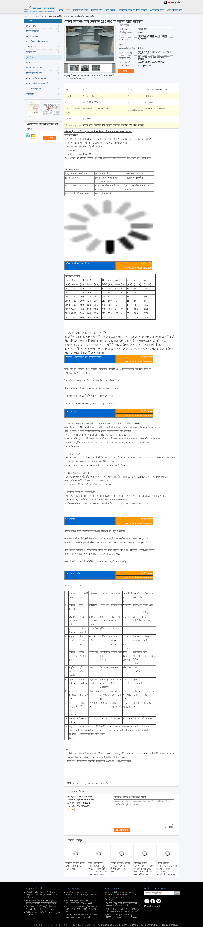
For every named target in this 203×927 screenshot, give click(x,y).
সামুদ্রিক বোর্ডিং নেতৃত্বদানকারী (37, 83)
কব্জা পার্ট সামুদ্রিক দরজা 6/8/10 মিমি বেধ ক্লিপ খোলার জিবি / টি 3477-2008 (81, 902)
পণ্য (67, 10)
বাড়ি (61, 10)
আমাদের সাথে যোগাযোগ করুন (133, 10)
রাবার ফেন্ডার (31, 47)
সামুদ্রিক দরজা (31, 26)
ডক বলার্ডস (103, 783)
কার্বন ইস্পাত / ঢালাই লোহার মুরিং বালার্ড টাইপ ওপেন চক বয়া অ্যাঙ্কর (120, 867)
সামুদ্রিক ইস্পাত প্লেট (90, 783)
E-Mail (147, 906)
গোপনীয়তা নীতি (41, 925)
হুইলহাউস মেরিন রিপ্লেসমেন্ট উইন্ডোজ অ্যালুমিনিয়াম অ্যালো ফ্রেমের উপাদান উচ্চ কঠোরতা (42, 894)
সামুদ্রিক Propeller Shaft (35, 68)
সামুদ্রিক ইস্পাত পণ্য (33, 62)
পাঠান (177, 893)
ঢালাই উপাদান (31, 52)
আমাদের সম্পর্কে (80, 10)
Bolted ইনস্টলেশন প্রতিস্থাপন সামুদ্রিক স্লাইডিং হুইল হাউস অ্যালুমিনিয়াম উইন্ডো (41, 902)
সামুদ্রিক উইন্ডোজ (32, 31)
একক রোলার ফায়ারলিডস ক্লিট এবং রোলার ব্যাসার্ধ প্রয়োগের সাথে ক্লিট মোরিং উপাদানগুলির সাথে (167, 870)
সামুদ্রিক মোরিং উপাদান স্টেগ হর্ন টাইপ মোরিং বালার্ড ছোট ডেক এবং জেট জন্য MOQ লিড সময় (144, 869)
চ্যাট (127, 71)
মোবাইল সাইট (151, 910)
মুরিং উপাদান (41, 16)
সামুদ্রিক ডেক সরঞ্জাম (34, 73)
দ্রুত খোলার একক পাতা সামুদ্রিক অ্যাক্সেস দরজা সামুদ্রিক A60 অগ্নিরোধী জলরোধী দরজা (81, 908)
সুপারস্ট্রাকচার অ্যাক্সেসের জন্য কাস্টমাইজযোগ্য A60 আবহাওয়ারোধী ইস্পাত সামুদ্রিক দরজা (82, 894)
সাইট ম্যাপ (156, 906)
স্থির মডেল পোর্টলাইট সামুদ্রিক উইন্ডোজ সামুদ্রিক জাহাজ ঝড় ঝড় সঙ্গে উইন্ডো (41, 907)
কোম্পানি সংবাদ (174, 10)
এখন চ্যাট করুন (157, 10)
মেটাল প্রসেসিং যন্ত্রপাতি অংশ (37, 78)
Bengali (175, 2)
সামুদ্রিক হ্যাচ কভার (33, 36)
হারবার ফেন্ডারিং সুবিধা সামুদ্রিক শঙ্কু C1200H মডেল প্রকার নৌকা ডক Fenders (121, 916)
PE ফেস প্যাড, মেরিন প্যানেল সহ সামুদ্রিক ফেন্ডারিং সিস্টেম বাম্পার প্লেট (121, 904)
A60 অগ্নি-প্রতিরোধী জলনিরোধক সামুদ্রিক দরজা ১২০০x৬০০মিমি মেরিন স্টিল (81, 916)
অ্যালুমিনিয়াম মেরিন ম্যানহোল (37, 41)
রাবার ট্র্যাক (30, 94)
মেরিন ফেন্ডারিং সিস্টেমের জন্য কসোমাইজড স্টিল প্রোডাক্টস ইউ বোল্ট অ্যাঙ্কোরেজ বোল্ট (122, 910)
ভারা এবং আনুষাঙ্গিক (33, 89)
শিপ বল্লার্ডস (76, 783)
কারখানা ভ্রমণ (97, 10)
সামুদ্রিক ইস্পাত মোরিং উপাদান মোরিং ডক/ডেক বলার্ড (75, 866)
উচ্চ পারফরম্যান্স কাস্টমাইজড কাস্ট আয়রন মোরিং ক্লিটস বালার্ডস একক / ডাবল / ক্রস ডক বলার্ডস (98, 869)
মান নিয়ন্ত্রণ (111, 10)
